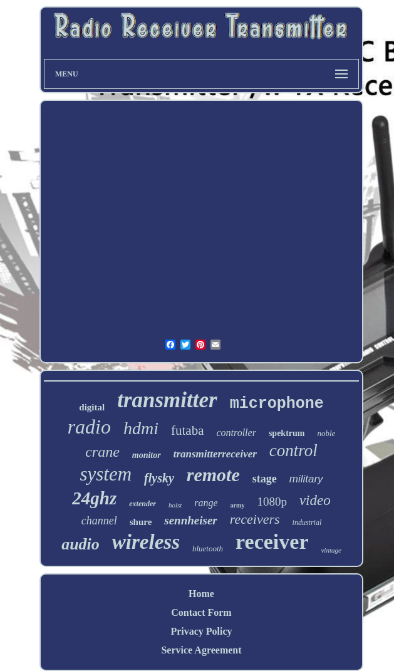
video (315, 500)
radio (89, 426)
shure (141, 522)
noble (326, 433)
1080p (272, 501)
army (238, 505)
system (106, 474)
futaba (187, 430)
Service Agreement (201, 650)
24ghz (94, 498)
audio (80, 544)
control (293, 450)
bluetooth (207, 548)
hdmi (140, 428)
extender (142, 503)
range (205, 502)
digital (92, 407)
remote (213, 474)
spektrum (287, 433)
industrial (307, 522)
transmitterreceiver (215, 454)
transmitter (167, 400)
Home (201, 593)
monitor (146, 455)
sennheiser (190, 520)
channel (99, 520)
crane (102, 452)
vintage (331, 550)
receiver (272, 541)
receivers (255, 519)
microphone (277, 404)
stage (264, 478)
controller (236, 432)
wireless (146, 542)
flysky (159, 478)
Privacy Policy (201, 631)
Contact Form (201, 612)
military (306, 479)
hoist (175, 505)
